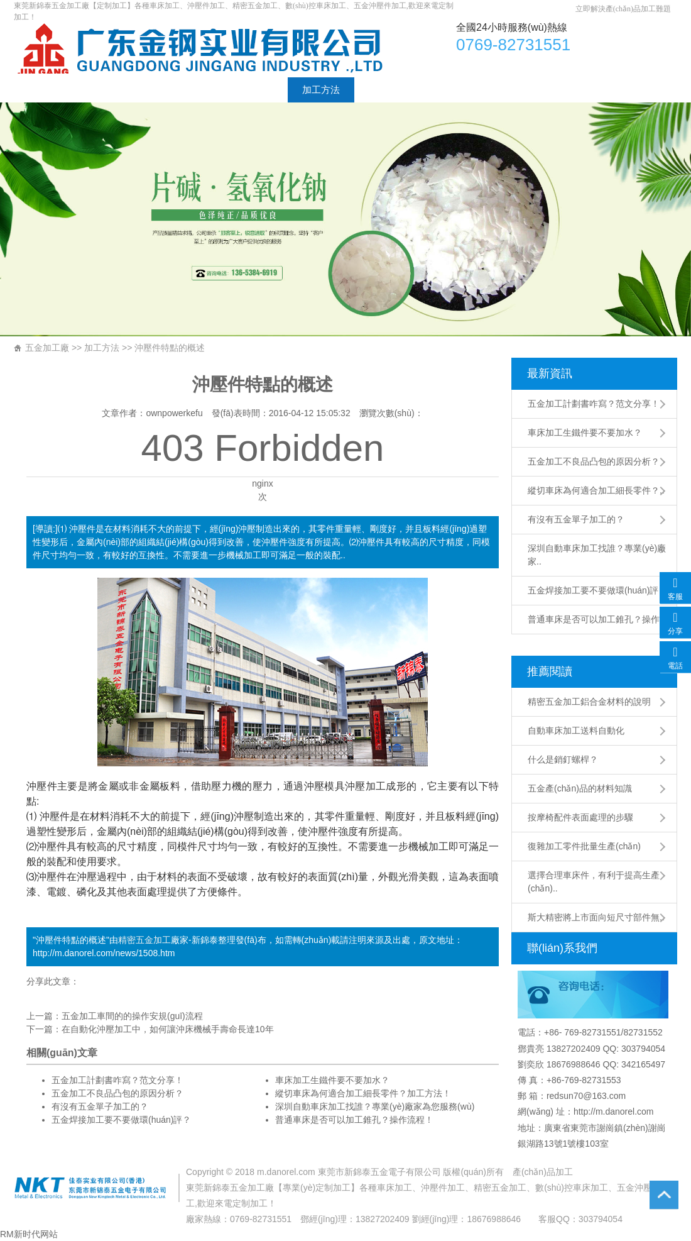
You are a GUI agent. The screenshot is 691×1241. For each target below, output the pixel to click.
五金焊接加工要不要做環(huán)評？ (121, 1120)
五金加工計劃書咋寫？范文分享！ (594, 404)
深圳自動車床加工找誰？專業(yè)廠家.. (597, 554)
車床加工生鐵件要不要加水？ (332, 1080)
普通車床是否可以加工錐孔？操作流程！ (354, 1120)
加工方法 (321, 89)
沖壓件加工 (443, 1188)
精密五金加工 (144, 940)
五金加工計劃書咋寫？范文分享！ (117, 1080)
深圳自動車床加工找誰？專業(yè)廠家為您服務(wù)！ (374, 1106)
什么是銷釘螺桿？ (563, 759)
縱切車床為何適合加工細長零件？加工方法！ (363, 1093)
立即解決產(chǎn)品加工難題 (623, 8)
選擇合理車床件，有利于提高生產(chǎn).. (594, 881)
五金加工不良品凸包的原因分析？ (117, 1093)
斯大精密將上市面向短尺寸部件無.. (596, 917)
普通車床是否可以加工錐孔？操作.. (596, 619)
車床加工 (205, 48)
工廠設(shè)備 (398, 89)
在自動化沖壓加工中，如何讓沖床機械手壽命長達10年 (168, 1029)
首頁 (37, 89)
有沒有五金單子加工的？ (100, 1106)
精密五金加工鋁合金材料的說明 (589, 702)
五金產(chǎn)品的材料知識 (580, 788)
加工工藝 (254, 89)
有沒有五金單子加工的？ (576, 519)
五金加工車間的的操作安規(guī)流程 (132, 1016)
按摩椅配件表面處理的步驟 (580, 817)
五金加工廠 (47, 348)
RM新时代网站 (29, 1234)
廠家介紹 (95, 89)
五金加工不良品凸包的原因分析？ (594, 461)
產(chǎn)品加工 (543, 1172)
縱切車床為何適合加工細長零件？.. (596, 490)
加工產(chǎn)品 (175, 89)
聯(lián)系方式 (486, 89)
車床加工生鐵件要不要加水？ (585, 432)
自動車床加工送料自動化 (576, 730)
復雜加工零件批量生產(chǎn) (584, 846)
